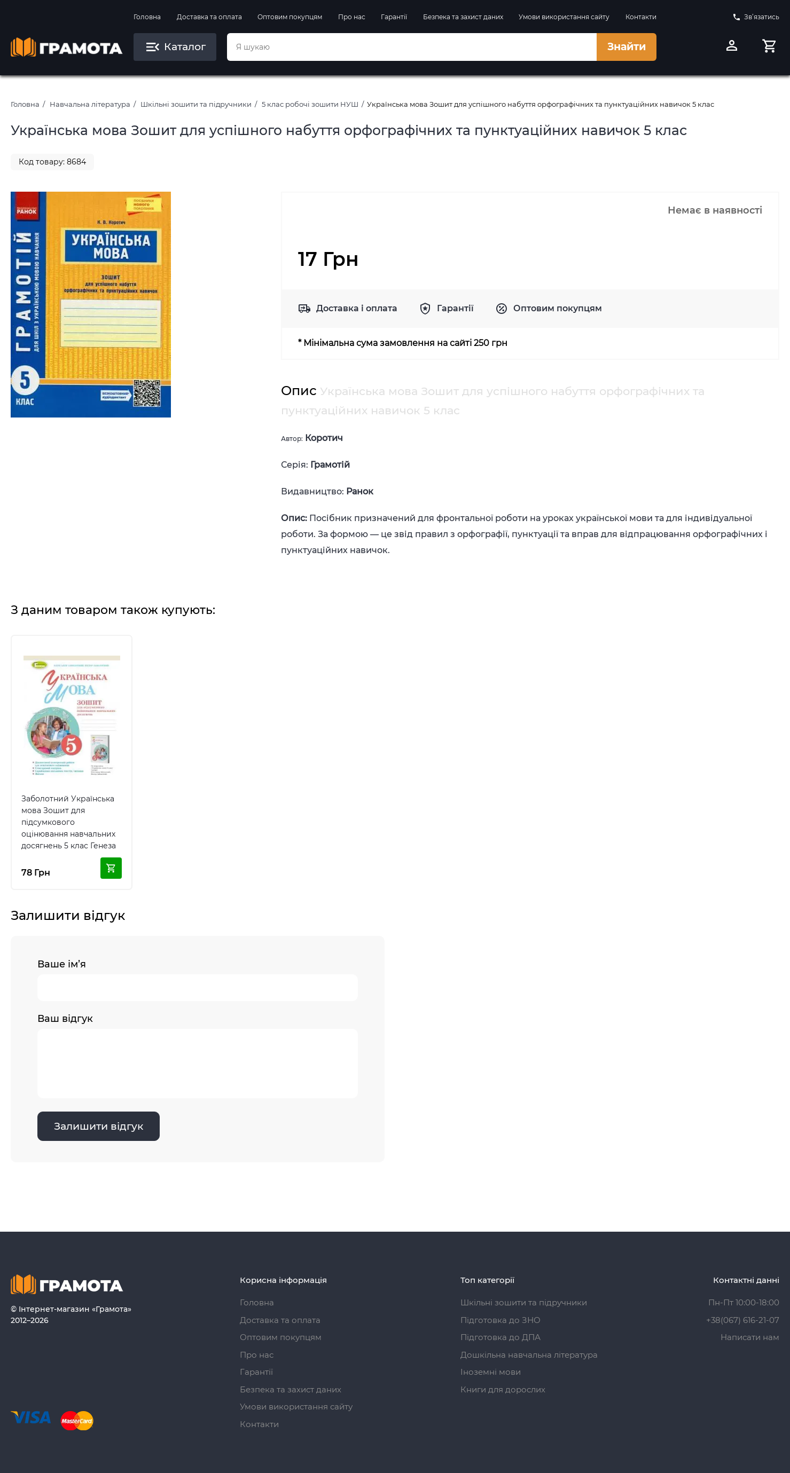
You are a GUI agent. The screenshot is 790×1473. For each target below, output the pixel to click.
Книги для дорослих (502, 1389)
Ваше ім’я (197, 979)
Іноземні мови (490, 1372)
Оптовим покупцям (289, 17)
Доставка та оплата (209, 17)
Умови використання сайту (564, 17)
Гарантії (394, 17)
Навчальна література (90, 104)
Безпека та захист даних (463, 17)
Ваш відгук (197, 1055)
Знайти (626, 47)
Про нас (351, 17)
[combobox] (412, 47)
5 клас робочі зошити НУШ (310, 104)
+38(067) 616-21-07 (742, 1320)
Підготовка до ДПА (500, 1337)
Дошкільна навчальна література (529, 1355)
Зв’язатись (755, 17)
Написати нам (750, 1337)
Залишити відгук (98, 1126)
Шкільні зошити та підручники (196, 104)
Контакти (640, 17)
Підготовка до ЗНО (500, 1320)
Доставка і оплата (356, 308)
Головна (147, 17)
